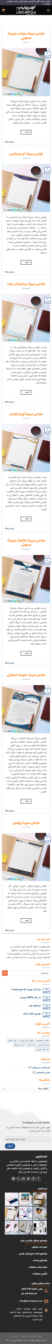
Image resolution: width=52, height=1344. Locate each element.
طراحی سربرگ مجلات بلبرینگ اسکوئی (26, 36)
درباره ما (23, 1336)
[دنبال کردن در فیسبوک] (38, 1179)
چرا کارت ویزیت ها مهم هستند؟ (26, 989)
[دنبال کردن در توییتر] (28, 1179)
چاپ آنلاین (32, 1336)
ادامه (26, 132)
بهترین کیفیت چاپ (32, 1013)
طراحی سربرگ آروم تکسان (26, 414)
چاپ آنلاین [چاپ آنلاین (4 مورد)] (12, 1040)
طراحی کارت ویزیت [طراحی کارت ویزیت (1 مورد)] (26, 1040)
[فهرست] (48, 10)
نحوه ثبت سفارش (39, 1247)
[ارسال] (5, 973)
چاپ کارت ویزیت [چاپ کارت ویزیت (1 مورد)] (42, 1049)
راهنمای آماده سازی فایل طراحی (33, 1253)
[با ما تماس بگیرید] (18, 1179)
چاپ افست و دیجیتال (41, 1067)
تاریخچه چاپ (34, 1005)
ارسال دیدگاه (9, 142)
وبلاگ (40, 1336)
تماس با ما (14, 1336)
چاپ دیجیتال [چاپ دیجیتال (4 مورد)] (19, 1045)
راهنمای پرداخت (40, 1260)
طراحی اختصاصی (43, 1072)
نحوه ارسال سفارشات (37, 1267)
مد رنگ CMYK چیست (30, 997)
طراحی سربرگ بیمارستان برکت (26, 284)
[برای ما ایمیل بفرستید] (23, 1179)
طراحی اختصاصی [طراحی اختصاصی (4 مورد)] (42, 1040)
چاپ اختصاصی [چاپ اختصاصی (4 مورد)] (43, 1045)
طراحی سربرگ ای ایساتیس (26, 153)
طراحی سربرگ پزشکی (26, 823)
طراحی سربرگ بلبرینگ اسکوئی (26, 675)
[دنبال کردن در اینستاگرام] (33, 1179)
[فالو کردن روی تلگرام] (13, 1179)
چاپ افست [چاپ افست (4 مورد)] (31, 1045)
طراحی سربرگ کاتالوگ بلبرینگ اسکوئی (26, 542)
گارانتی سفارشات (39, 1274)
